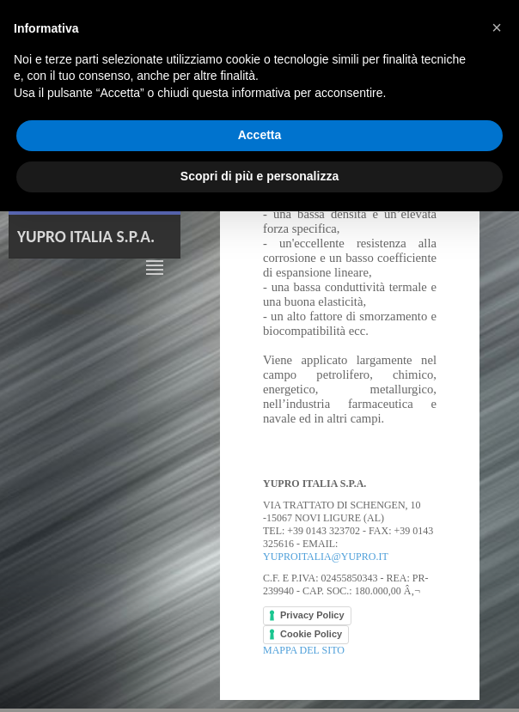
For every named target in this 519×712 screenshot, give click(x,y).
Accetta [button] (260, 135)
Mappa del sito (304, 650)
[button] (496, 27)
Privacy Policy (312, 615)
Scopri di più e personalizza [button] (259, 176)
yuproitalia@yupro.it (325, 557)
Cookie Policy (311, 634)
